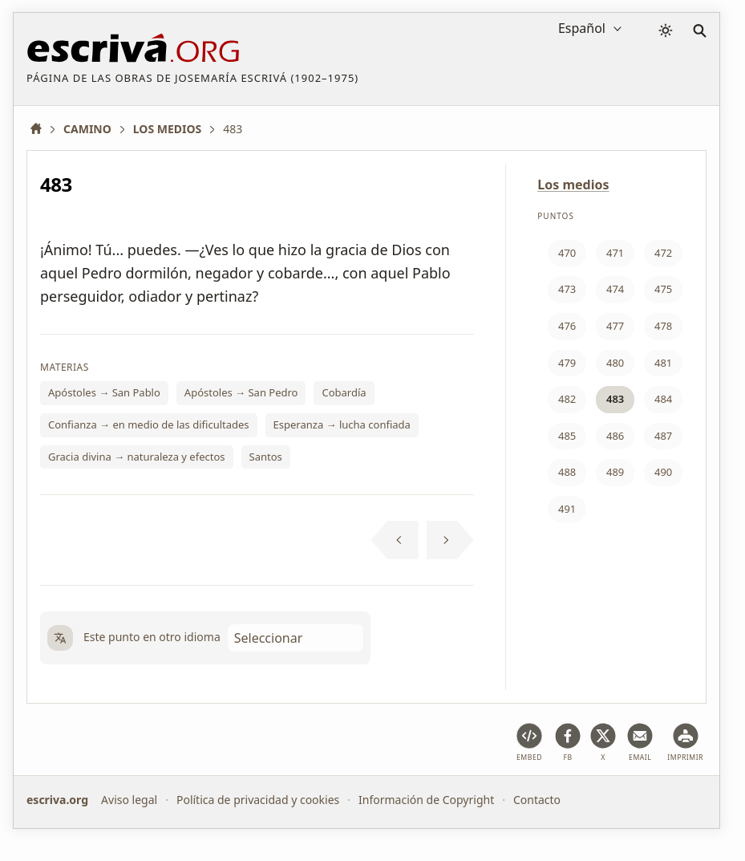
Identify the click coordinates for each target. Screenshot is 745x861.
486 (615, 435)
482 (567, 399)
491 (567, 509)
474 (615, 289)
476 (567, 326)
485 (567, 435)
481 (663, 362)
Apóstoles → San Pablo (104, 392)
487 (663, 435)
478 (663, 326)
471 (615, 253)
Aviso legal (129, 799)
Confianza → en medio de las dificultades (148, 424)
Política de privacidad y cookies (257, 799)
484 (663, 399)
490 (663, 472)
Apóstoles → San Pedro (241, 392)
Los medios (573, 184)
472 (663, 253)
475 (663, 289)
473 (567, 289)
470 (567, 253)
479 (567, 362)
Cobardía (344, 392)
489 (615, 472)
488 (567, 472)
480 (615, 362)
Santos (265, 456)
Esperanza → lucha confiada (342, 424)
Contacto (537, 799)
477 (615, 326)
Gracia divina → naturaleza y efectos (136, 456)
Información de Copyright (426, 799)
